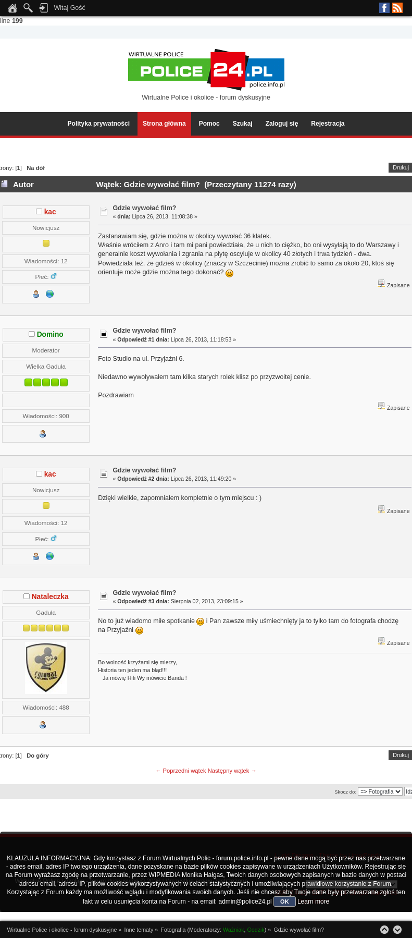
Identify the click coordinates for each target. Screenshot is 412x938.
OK (284, 901)
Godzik (256, 930)
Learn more (313, 901)
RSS (397, 8)
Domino (50, 334)
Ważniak (233, 930)
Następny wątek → (232, 771)
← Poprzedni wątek (180, 771)
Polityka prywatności (99, 123)
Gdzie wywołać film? (144, 208)
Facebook (384, 8)
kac (50, 212)
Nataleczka (50, 597)
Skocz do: (345, 792)
